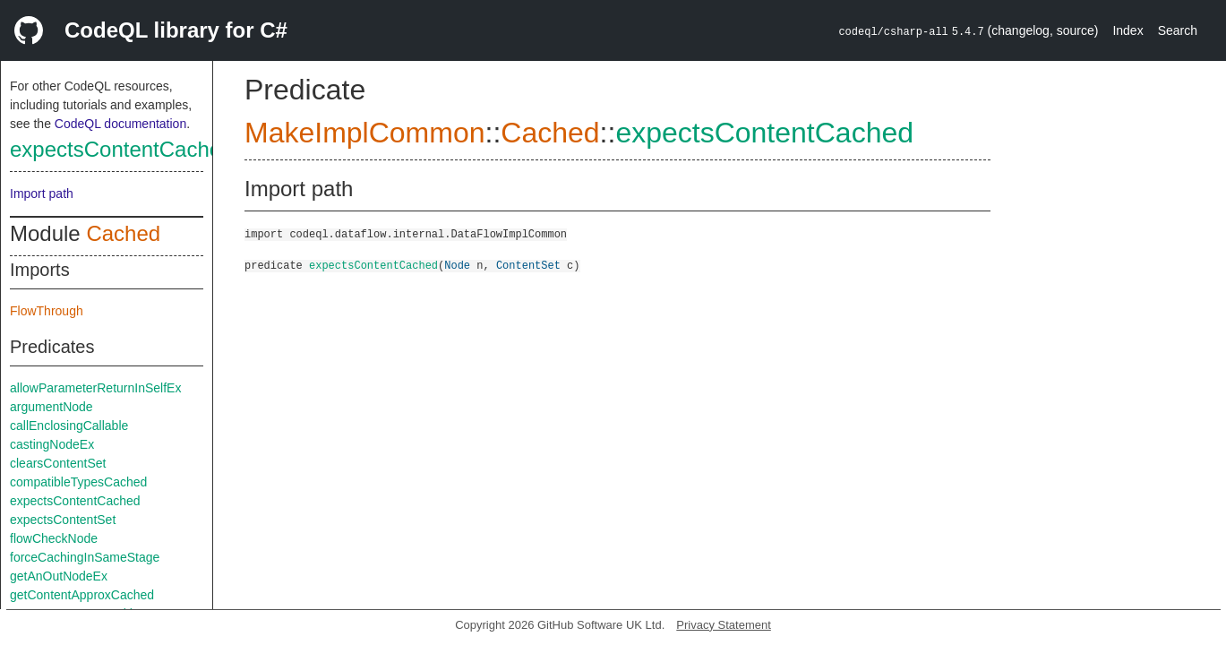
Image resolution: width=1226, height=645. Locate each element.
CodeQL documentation (120, 123)
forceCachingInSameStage (84, 557)
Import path (41, 193)
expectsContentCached (122, 149)
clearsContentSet (58, 463)
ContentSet (528, 264)
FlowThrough (46, 311)
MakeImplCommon (364, 132)
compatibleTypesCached (78, 482)
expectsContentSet (63, 519)
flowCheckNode (54, 538)
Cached (123, 233)
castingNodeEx (52, 444)
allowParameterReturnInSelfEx (95, 388)
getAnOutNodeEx (58, 576)
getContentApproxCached (82, 595)
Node (457, 264)
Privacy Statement (723, 625)
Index (1127, 30)
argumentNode (51, 407)
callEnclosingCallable (69, 425)
